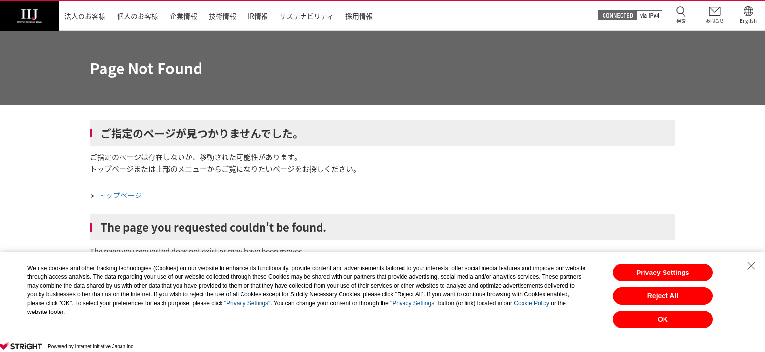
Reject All (662, 296)
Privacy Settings (662, 272)
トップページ (120, 195)
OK (663, 319)
